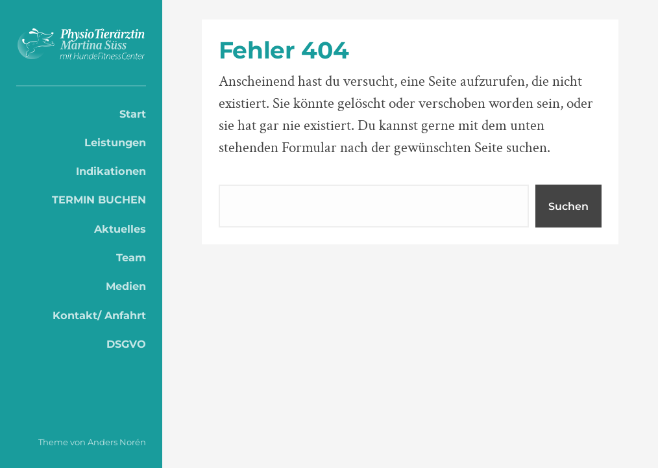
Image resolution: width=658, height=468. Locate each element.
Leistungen (115, 142)
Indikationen (111, 170)
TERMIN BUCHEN (99, 199)
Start (132, 113)
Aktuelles (120, 228)
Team (131, 257)
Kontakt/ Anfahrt (99, 315)
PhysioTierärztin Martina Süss (81, 46)
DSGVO (126, 343)
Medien (126, 286)
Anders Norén (117, 442)
